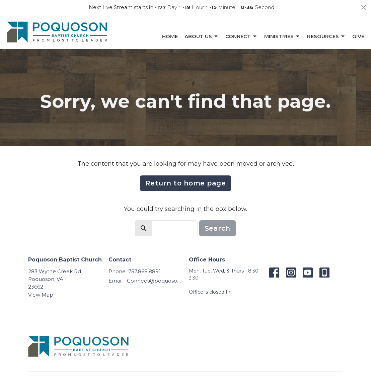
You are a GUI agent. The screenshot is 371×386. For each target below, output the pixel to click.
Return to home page (185, 183)
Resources (326, 36)
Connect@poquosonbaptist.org (154, 281)
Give (358, 36)
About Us (201, 36)
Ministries (282, 36)
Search (217, 228)
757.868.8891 (144, 271)
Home (170, 36)
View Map (40, 295)
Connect (241, 36)
